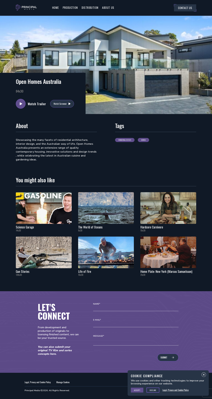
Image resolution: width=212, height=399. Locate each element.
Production (70, 8)
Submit (163, 357)
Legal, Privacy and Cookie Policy (38, 382)
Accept (137, 390)
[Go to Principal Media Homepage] (26, 7)
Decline (153, 390)
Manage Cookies (63, 382)
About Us (108, 8)
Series (143, 140)
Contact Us (185, 8)
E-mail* (97, 320)
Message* (98, 336)
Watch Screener (60, 103)
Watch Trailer (21, 104)
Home (55, 8)
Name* (96, 304)
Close (203, 375)
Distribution (90, 8)
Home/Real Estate (124, 140)
